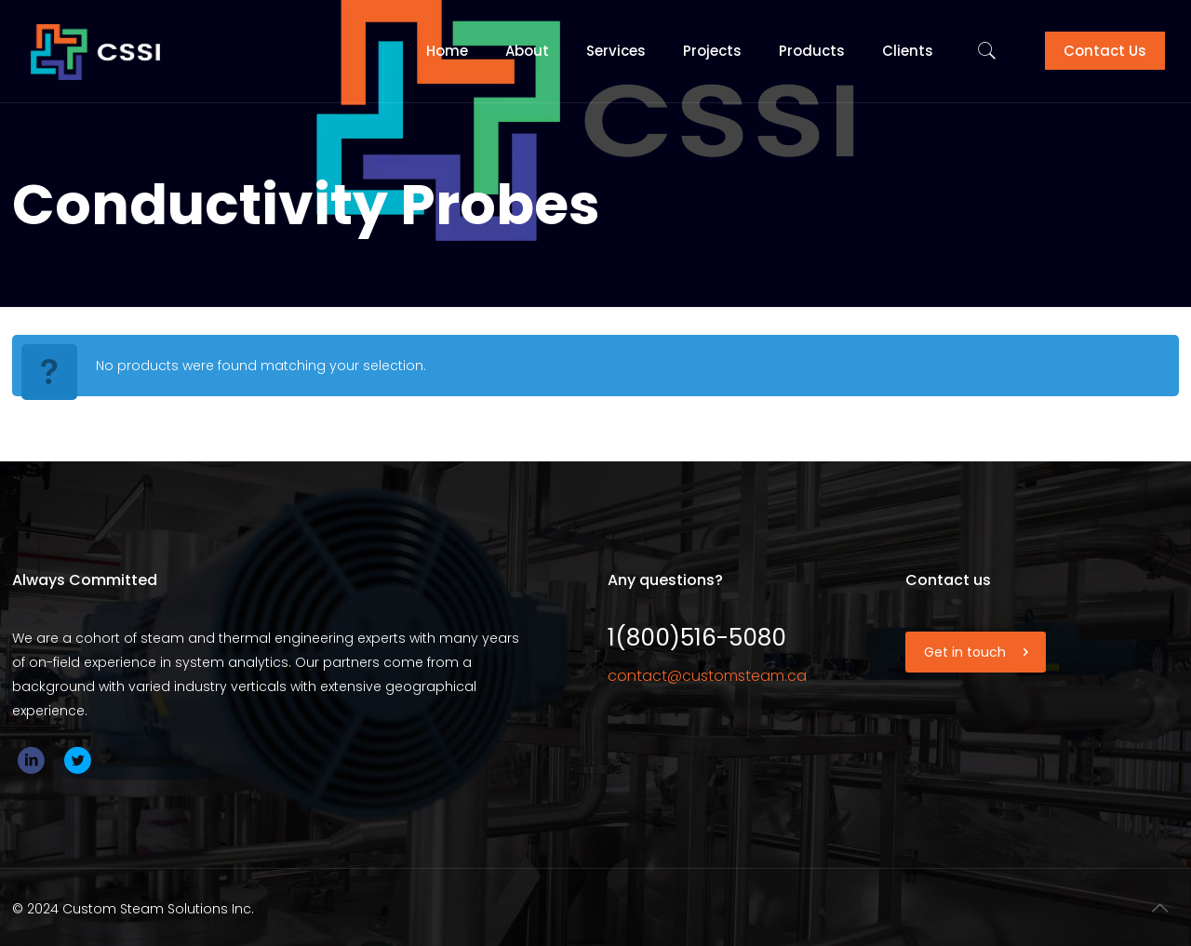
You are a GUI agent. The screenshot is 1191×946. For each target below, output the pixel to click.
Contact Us (1105, 50)
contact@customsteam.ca (707, 675)
